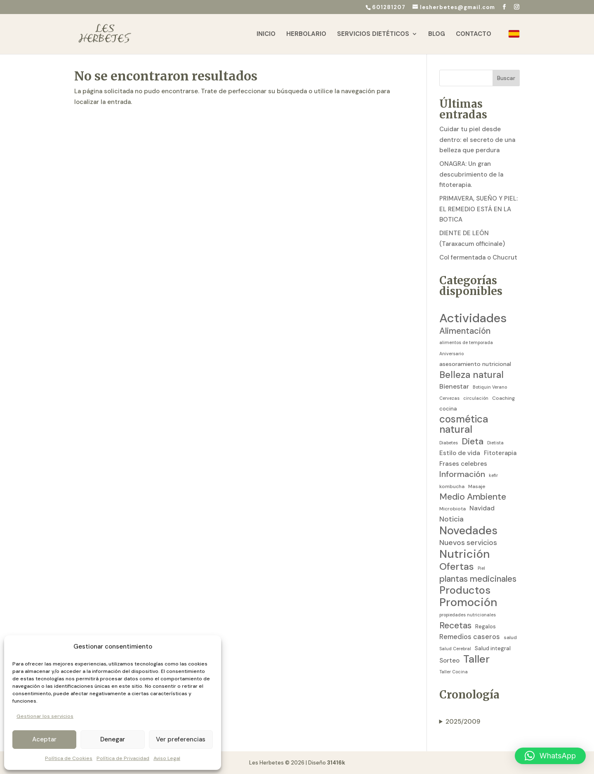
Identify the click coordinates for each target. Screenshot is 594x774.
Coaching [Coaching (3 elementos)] (503, 398)
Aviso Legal (166, 758)
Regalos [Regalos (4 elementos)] (485, 626)
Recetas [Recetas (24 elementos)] (455, 626)
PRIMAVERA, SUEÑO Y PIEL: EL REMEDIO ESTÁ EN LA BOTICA (478, 209)
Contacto (473, 34)
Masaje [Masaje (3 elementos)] (477, 486)
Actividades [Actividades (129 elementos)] (473, 318)
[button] (550, 756)
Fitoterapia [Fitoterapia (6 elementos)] (500, 453)
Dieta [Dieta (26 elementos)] (472, 442)
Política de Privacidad (123, 758)
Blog (436, 34)
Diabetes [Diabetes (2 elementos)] (448, 443)
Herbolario (306, 34)
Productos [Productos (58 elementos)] (464, 590)
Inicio (266, 34)
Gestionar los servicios (44, 716)
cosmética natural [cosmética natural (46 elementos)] (463, 424)
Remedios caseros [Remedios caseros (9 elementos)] (469, 636)
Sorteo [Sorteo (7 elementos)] (449, 660)
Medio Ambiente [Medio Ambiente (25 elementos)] (472, 497)
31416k (336, 762)
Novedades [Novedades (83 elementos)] (468, 530)
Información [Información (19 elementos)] (462, 474)
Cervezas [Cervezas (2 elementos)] (449, 398)
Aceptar (44, 739)
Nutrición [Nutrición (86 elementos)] (464, 554)
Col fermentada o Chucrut (478, 257)
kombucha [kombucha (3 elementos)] (451, 486)
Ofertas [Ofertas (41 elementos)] (456, 566)
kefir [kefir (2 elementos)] (493, 475)
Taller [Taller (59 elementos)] (476, 659)
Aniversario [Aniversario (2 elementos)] (451, 353)
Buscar (506, 78)
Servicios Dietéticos (373, 34)
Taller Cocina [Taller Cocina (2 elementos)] (453, 672)
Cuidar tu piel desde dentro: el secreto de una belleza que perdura (477, 139)
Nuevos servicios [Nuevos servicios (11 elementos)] (468, 542)
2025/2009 (463, 721)
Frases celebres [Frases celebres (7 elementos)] (463, 464)
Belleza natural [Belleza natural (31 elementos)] (471, 375)
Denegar (112, 739)
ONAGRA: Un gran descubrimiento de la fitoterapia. (471, 174)
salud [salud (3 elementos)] (510, 637)
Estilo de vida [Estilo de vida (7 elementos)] (459, 453)
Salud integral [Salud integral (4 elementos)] (493, 648)
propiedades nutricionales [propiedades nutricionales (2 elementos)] (467, 615)
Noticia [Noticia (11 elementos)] (451, 519)
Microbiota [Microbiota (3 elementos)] (452, 508)
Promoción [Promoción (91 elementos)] (468, 602)
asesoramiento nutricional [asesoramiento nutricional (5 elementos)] (475, 364)
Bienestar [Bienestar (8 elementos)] (454, 386)
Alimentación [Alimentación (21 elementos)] (464, 331)
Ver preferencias (180, 739)
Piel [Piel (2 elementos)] (481, 568)
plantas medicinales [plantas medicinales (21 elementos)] (477, 579)
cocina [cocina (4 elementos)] (448, 408)
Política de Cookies (68, 758)
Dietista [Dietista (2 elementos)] (495, 443)
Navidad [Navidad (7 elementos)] (482, 508)
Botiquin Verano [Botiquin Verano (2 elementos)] (490, 387)
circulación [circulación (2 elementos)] (475, 398)
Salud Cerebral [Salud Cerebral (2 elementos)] (455, 648)
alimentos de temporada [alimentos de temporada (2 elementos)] (466, 342)
